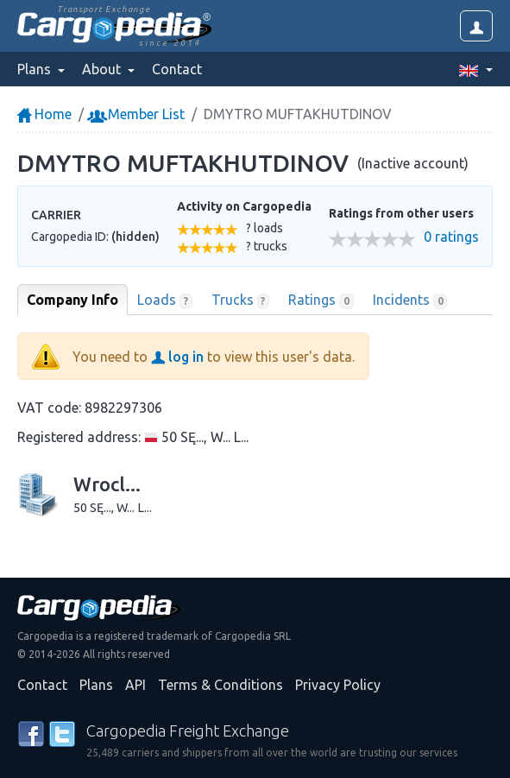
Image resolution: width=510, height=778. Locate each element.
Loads (164, 300)
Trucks (240, 300)
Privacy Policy (338, 685)
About (103, 69)
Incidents (410, 300)
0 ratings (451, 237)
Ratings (321, 300)
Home (44, 114)
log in (177, 356)
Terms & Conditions (220, 685)
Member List (138, 114)
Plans (96, 685)
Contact (177, 69)
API (135, 685)
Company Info (72, 299)
